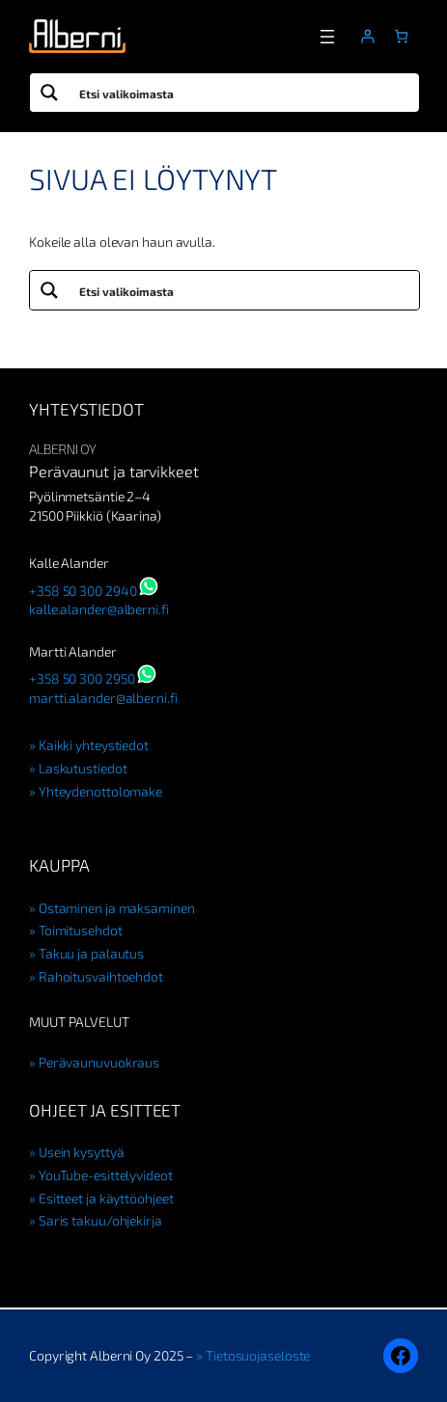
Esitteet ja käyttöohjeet (106, 1198)
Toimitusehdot (81, 930)
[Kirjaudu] (367, 36)
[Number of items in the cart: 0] (401, 36)
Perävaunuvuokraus (99, 1062)
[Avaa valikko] (327, 36)
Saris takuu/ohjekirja (100, 1220)
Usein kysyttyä (82, 1152)
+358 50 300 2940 (82, 590)
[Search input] (244, 92)
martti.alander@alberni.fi (103, 697)
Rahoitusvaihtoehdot (101, 976)
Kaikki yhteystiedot (94, 745)
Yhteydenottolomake (100, 791)
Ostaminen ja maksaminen (117, 908)
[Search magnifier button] (49, 92)
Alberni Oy (62, 449)
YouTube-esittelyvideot (106, 1175)
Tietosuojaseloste (258, 1355)
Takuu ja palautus (91, 953)
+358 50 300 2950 (81, 678)
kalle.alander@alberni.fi (99, 609)
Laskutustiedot (83, 768)
